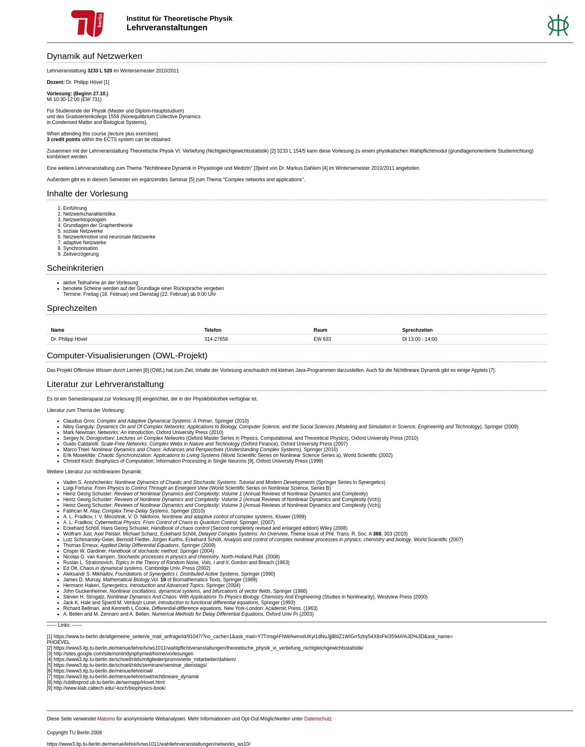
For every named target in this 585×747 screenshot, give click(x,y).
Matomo (106, 719)
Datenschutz (318, 719)
